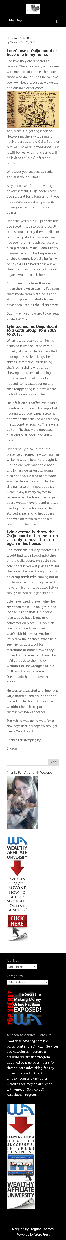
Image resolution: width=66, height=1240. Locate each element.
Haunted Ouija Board (21, 38)
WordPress (42, 1234)
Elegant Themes (41, 1229)
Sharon (14, 42)
